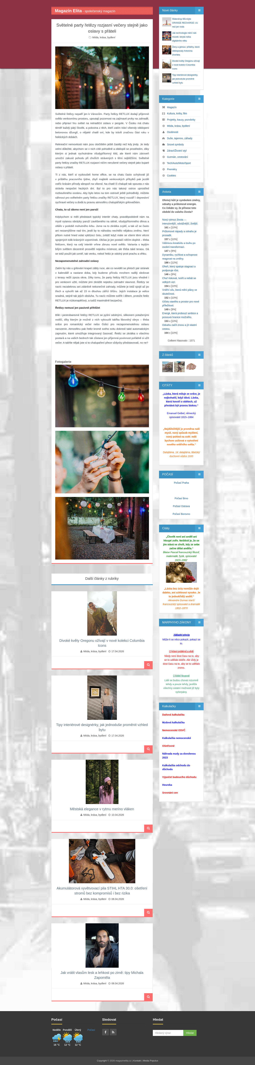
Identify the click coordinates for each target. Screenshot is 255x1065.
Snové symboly (175, 144)
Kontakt (137, 1060)
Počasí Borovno (181, 514)
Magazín (172, 107)
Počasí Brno (181, 498)
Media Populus (150, 1060)
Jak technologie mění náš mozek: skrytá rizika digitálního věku (184, 37)
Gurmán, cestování (177, 156)
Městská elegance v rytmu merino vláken (102, 809)
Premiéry (172, 169)
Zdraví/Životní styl (176, 150)
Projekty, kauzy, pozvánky (181, 119)
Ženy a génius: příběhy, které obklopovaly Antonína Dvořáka (186, 51)
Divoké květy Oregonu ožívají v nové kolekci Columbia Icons (186, 65)
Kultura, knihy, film (177, 113)
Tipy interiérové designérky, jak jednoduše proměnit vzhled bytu (185, 79)
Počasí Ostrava (181, 506)
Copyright (102, 1060)
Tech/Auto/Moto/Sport (179, 163)
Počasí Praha (181, 482)
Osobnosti (172, 132)
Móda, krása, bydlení (103, 37)
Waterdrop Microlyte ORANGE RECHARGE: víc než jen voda (185, 23)
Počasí (91, 1029)
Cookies (171, 175)
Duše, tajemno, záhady (179, 138)
